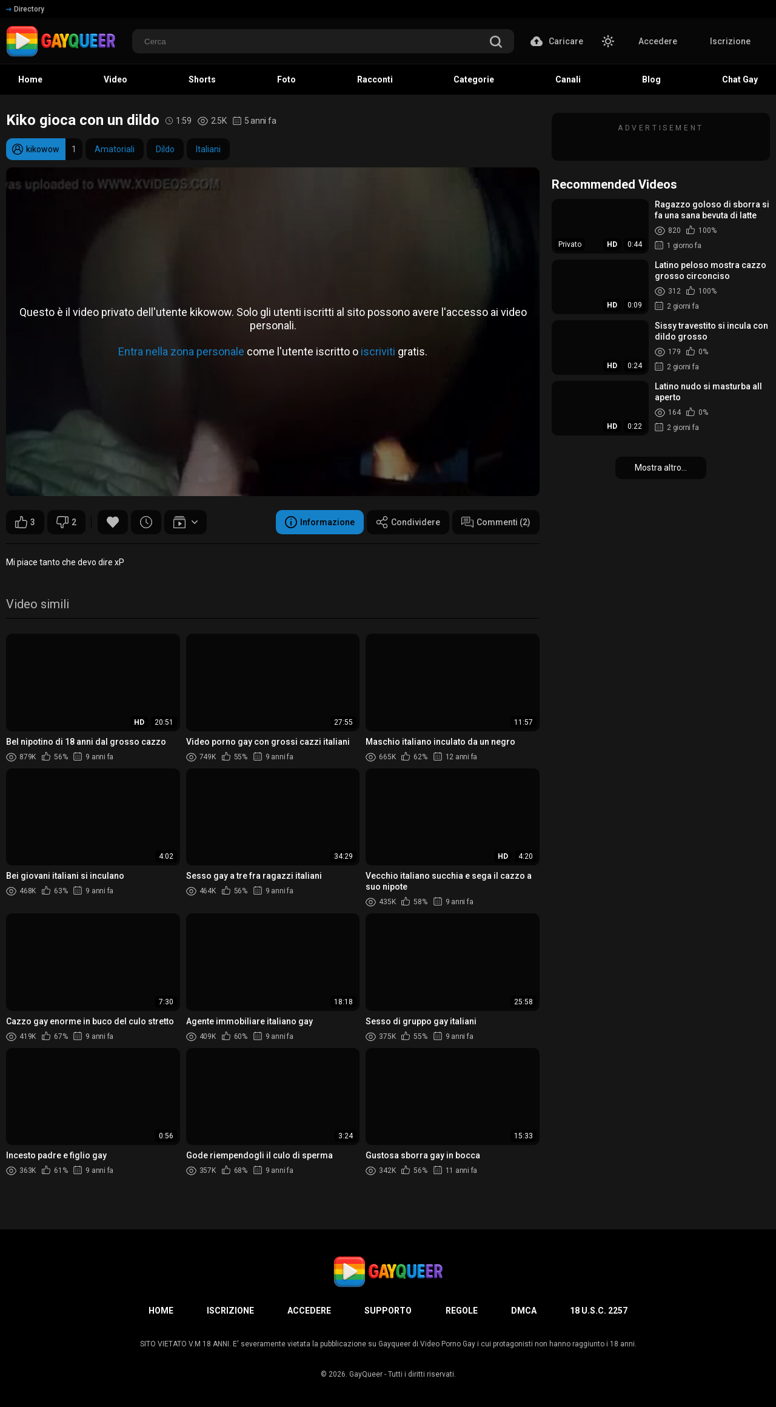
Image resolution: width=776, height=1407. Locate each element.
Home (161, 1310)
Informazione (320, 522)
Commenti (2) (495, 522)
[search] (496, 43)
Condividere (408, 522)
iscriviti (378, 351)
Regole (462, 1310)
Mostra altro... (661, 467)
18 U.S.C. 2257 (598, 1310)
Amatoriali (115, 149)
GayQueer (366, 1374)
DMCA (524, 1310)
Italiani (208, 149)
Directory (25, 9)
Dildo (165, 149)
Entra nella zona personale (181, 351)
